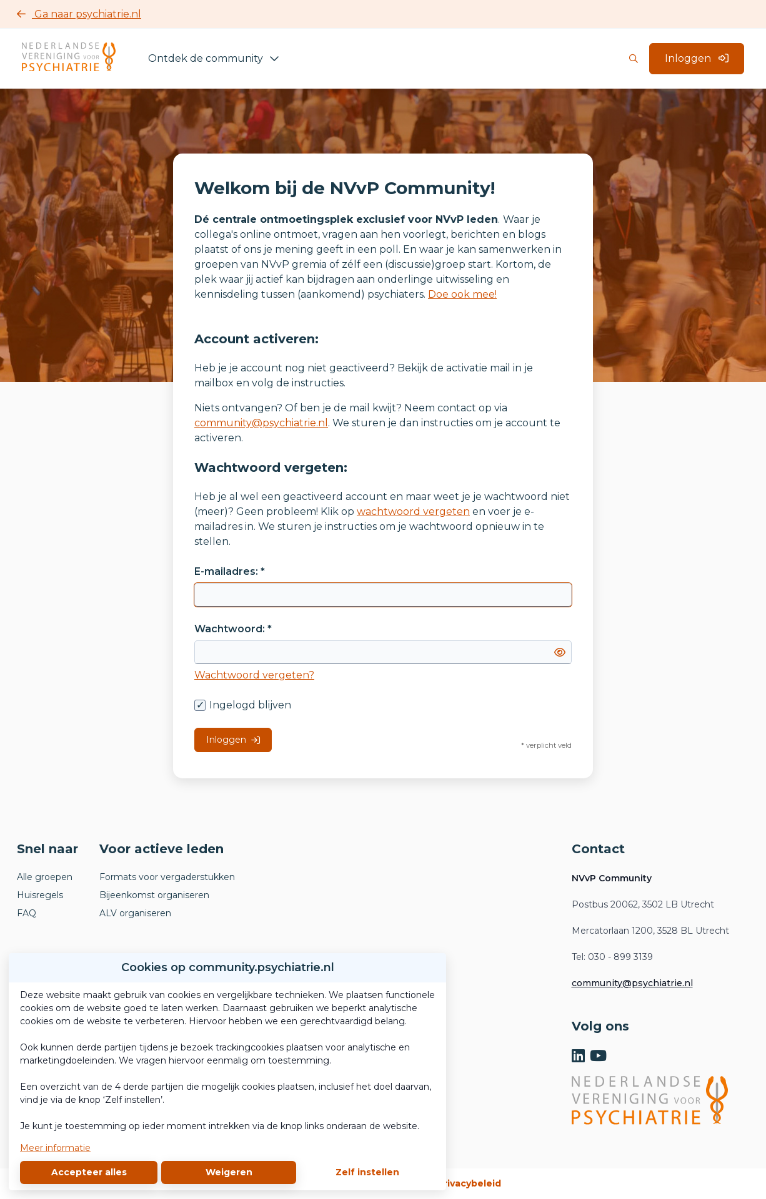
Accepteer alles (89, 1172)
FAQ (26, 913)
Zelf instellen (367, 1172)
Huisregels (40, 895)
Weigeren (229, 1172)
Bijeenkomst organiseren (154, 895)
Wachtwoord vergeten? (254, 675)
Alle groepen (44, 877)
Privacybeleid (469, 1183)
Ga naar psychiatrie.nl (79, 14)
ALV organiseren (135, 913)
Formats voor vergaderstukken (167, 877)
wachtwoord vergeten (413, 511)
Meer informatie (55, 1147)
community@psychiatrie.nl (261, 423)
